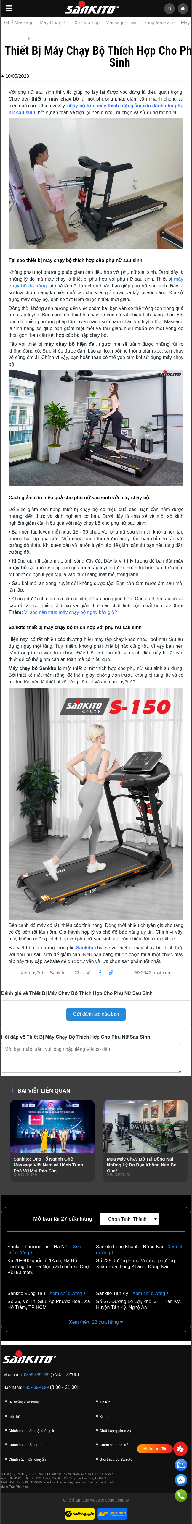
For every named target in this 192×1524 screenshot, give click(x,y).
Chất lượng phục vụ (112, 1430)
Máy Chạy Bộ (54, 22)
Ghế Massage (19, 22)
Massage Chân (121, 22)
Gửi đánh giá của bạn (96, 1013)
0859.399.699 (36, 1374)
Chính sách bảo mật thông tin (29, 1430)
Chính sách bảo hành (22, 1444)
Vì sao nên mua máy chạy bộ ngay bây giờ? (70, 612)
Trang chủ (15, 38)
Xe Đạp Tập (87, 22)
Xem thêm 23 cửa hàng (96, 1322)
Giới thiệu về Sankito (113, 1458)
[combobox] (129, 1219)
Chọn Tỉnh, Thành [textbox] (127, 1219)
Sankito (84, 947)
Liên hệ (11, 1416)
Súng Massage (159, 22)
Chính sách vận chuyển (24, 1458)
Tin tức (38, 38)
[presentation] (15, 1149)
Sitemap (103, 1416)
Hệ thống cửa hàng (21, 1401)
